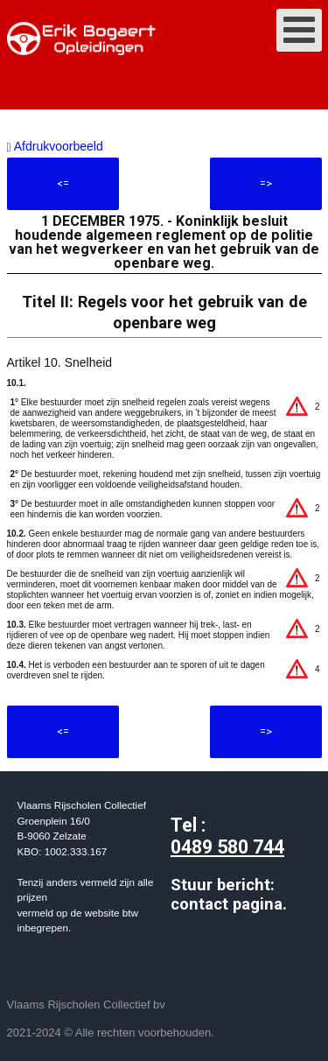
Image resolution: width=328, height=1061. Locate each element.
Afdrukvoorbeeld (55, 146)
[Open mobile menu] (299, 30)
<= (63, 183)
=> (266, 183)
